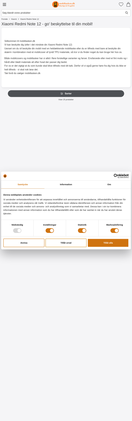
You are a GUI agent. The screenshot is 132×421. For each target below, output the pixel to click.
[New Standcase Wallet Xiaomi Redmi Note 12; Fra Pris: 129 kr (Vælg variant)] (66, 128)
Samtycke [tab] (23, 184)
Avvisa (23, 243)
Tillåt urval (66, 243)
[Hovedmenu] (4, 4)
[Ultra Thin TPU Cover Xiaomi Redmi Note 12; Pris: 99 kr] (66, 254)
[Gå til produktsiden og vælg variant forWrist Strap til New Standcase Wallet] (92, 158)
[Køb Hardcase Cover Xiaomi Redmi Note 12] (118, 284)
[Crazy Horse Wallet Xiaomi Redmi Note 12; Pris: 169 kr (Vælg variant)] (118, 128)
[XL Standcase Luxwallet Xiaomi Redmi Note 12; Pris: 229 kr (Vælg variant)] (14, 128)
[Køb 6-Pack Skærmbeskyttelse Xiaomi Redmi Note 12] (39, 284)
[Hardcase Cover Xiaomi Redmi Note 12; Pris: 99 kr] (118, 254)
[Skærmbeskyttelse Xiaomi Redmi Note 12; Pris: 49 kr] (14, 254)
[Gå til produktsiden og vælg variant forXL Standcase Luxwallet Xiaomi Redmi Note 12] (13, 158)
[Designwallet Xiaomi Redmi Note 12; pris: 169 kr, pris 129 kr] (14, 317)
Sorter (66, 93)
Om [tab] (109, 184)
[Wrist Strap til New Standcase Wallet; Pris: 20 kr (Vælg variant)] (92, 128)
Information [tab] (66, 184)
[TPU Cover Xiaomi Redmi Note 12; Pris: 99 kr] (92, 254)
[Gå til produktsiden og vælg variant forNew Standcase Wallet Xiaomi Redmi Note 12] (66, 158)
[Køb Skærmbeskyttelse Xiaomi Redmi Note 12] (13, 284)
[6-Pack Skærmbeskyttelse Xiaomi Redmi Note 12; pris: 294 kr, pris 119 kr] (40, 254)
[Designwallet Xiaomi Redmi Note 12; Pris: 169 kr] (40, 317)
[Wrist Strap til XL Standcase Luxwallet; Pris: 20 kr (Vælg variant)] (40, 128)
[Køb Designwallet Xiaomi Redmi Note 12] (13, 347)
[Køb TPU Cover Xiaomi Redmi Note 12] (92, 284)
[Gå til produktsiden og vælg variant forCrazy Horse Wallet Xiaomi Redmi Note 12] (118, 158)
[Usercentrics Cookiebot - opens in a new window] (116, 176)
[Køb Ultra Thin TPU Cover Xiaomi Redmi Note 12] (66, 284)
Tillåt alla (108, 243)
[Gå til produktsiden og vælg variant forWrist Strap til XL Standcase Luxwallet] (39, 158)
